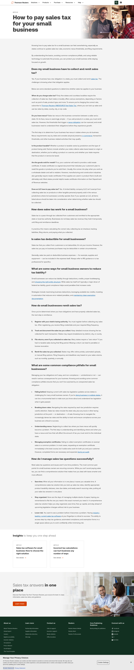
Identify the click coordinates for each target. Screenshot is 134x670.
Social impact (7, 648)
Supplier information (31, 631)
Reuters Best (72, 631)
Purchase (58, 3)
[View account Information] (121, 2)
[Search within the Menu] (116, 2)
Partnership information (31, 628)
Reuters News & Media (74, 628)
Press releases (8, 646)
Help (81, 3)
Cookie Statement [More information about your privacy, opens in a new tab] (8, 668)
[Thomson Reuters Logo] (20, 2)
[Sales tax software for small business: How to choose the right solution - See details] (30, 554)
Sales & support (51, 628)
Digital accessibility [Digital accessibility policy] (9, 637)
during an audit (83, 452)
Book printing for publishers (98, 628)
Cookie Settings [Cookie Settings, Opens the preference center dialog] (103, 662)
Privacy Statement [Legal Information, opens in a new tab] (19, 668)
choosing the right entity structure (47, 282)
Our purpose (7, 643)
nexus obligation (74, 122)
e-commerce (87, 136)
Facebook (115, 628)
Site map (27, 637)
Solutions (35, 3)
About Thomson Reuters (10, 628)
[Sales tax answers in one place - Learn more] (20, 604)
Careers (6, 634)
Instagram (115, 631)
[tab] (35, 2)
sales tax (94, 79)
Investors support (52, 631)
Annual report (7, 631)
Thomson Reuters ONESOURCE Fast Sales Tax (59, 106)
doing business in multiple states (88, 395)
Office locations (51, 637)
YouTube (115, 640)
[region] (67, 662)
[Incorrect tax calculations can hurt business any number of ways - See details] (67, 554)
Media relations (51, 634)
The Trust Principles (9, 651)
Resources (70, 3)
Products (47, 3)
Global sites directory (31, 634)
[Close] (131, 662)
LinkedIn (115, 634)
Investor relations (9, 640)
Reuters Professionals (74, 634)
